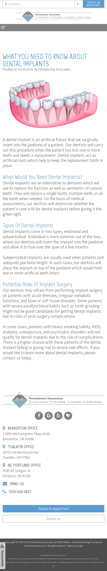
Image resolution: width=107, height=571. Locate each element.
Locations (12, 4)
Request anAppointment (93, 4)
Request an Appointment (53, 509)
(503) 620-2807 (20, 491)
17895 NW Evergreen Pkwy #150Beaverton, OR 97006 (26, 433)
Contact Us (53, 519)
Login (80, 545)
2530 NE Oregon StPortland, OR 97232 (22, 470)
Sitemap (71, 545)
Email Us (17, 483)
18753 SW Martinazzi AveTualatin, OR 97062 (21, 452)
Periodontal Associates (41, 542)
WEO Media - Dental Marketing (73, 542)
